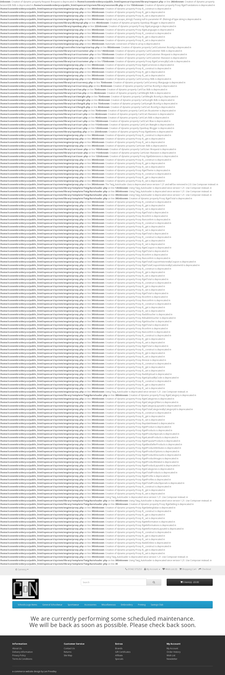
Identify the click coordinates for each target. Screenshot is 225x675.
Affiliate (119, 655)
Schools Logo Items (27, 604)
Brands (118, 648)
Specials (119, 658)
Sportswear (73, 604)
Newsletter (172, 658)
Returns (67, 651)
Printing (142, 604)
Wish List (171, 655)
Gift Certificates (122, 651)
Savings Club (157, 604)
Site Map (68, 655)
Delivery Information (22, 651)
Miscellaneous (109, 604)
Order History (174, 651)
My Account (172, 648)
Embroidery (127, 604)
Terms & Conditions (22, 658)
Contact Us (69, 648)
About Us (17, 648)
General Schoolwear (52, 604)
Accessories (90, 604)
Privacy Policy (19, 655)
